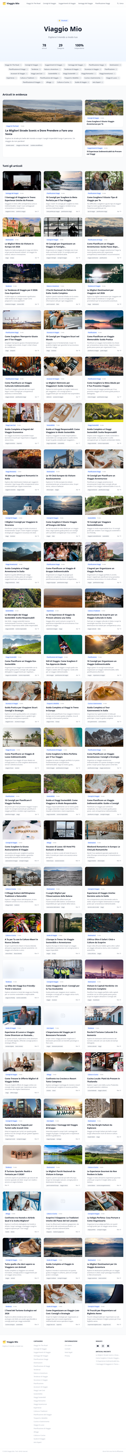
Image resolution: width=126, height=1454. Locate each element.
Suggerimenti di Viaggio (67, 3)
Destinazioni (115, 65)
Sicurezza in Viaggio (93, 69)
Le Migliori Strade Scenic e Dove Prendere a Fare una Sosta (107, 1355)
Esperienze (12, 78)
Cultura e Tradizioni (28, 78)
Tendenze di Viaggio (72, 69)
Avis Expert (98, 82)
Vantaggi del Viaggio (85, 3)
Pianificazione (111, 69)
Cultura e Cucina (64, 82)
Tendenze (36, 69)
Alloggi (50, 82)
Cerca (120, 3)
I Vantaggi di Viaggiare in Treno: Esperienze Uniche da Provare (107, 1364)
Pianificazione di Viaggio (33, 82)
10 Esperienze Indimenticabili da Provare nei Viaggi (107, 1361)
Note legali (68, 1352)
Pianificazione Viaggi (102, 3)
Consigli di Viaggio (49, 3)
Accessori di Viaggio (19, 74)
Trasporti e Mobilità (73, 78)
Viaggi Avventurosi (107, 74)
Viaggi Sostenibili (70, 74)
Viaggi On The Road (33, 3)
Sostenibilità (54, 74)
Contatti (67, 1349)
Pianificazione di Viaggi (18, 69)
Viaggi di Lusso (112, 78)
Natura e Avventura (52, 69)
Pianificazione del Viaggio (50, 78)
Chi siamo (68, 1345)
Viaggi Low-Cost (38, 74)
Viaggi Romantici (88, 74)
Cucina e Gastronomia (93, 78)
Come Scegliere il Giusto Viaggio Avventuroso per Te (107, 1358)
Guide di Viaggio (82, 82)
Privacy (67, 1356)
